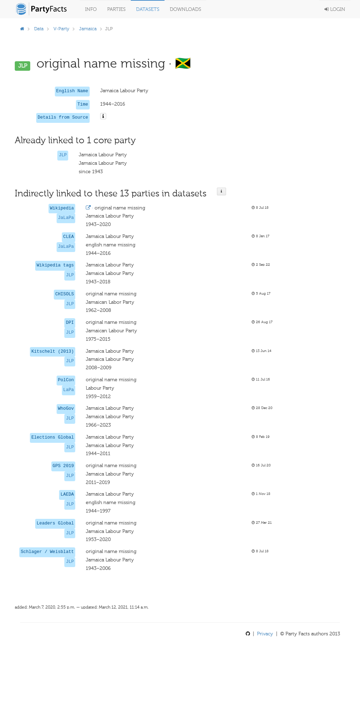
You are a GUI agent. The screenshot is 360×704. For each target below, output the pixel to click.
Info (91, 9)
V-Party (61, 28)
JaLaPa (66, 217)
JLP (63, 155)
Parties (116, 9)
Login (334, 9)
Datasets (147, 9)
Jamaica (88, 28)
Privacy (265, 634)
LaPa (68, 390)
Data (39, 28)
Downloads (185, 9)
